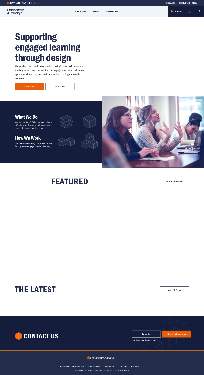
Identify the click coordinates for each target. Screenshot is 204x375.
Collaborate (112, 11)
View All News (174, 289)
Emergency (110, 366)
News (96, 11)
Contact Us (29, 86)
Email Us (146, 334)
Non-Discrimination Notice (72, 366)
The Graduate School (188, 3)
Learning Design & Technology (15, 11)
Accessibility (95, 366)
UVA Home (135, 366)
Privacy (123, 366)
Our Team (60, 86)
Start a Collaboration (176, 334)
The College (170, 3)
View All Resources (174, 181)
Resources (80, 11)
